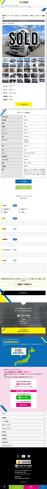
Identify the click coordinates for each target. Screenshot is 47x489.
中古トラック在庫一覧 (14, 5)
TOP (2, 5)
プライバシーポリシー (24, 279)
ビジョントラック (6, 428)
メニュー (42, 487)
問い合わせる (23, 293)
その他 (22, 212)
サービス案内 (6, 5)
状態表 (24, 187)
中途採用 (5, 438)
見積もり (6, 212)
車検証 (24, 181)
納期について (24, 209)
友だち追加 (24, 397)
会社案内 (4, 418)
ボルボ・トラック (6, 425)
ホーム (4, 487)
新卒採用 (5, 435)
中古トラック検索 (16, 487)
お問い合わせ (31, 487)
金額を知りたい (7, 209)
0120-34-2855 (25, 316)
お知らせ (4, 432)
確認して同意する (25, 284)
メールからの (23, 330)
